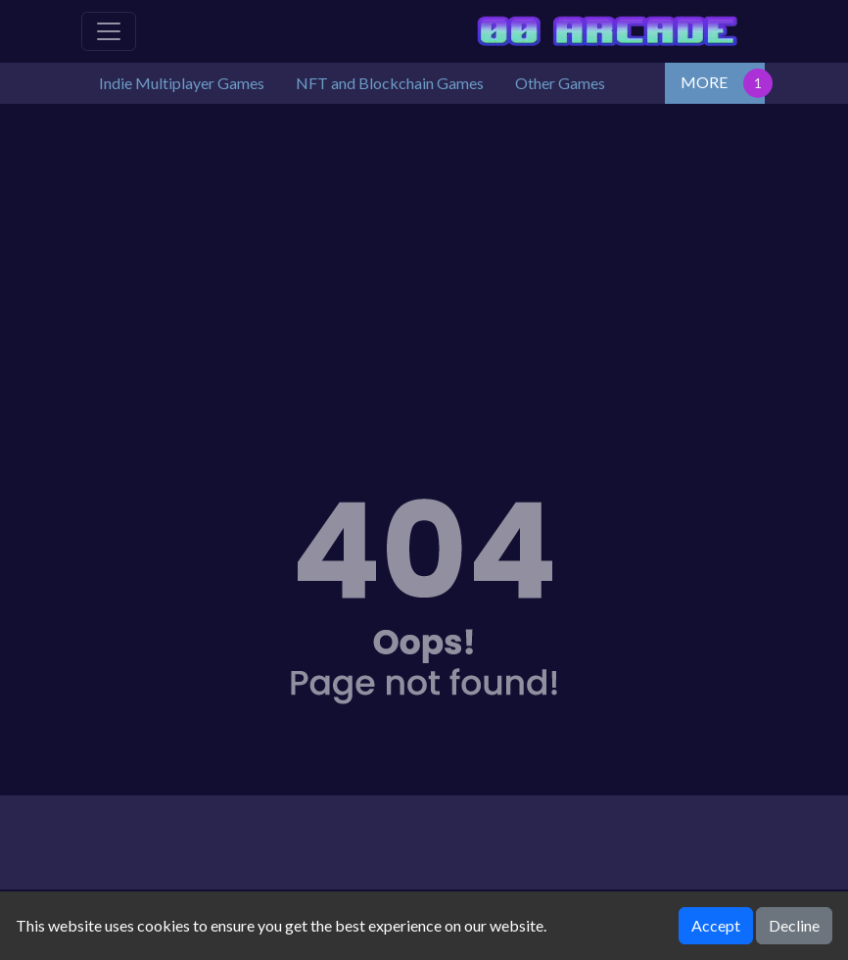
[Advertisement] (424, 270)
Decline (794, 925)
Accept (715, 925)
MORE (704, 81)
